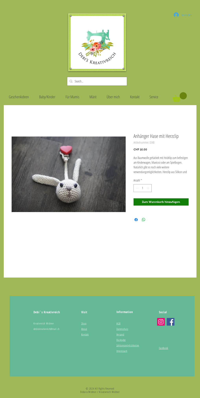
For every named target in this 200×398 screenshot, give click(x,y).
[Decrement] (137, 188)
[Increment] (148, 188)
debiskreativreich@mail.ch (46, 329)
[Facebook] (170, 322)
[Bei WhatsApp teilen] (143, 219)
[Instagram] (161, 322)
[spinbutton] (143, 188)
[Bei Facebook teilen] (136, 219)
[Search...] (97, 81)
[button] (179, 97)
